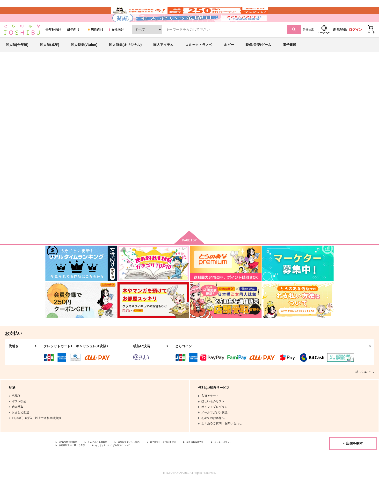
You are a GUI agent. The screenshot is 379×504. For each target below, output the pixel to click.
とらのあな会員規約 (107, 463)
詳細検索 (308, 43)
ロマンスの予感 (206, 204)
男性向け (95, 44)
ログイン (355, 44)
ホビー (229, 59)
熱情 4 (246, 204)
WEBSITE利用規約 (71, 463)
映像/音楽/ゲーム (258, 59)
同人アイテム (163, 59)
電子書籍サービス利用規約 (187, 463)
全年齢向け (53, 44)
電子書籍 (289, 59)
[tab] (127, 125)
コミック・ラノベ (198, 59)
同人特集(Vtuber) (84, 59)
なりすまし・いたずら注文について (161, 467)
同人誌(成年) (49, 59)
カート (132, 234)
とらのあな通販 (54, 80)
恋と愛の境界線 (189, 103)
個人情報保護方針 (226, 463)
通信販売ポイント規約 (144, 463)
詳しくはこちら (365, 392)
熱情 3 (294, 204)
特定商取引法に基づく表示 (109, 467)
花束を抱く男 (159, 103)
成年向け (73, 44)
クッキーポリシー (70, 467)
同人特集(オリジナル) (125, 59)
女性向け (116, 44)
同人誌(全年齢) (17, 59)
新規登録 (340, 44)
